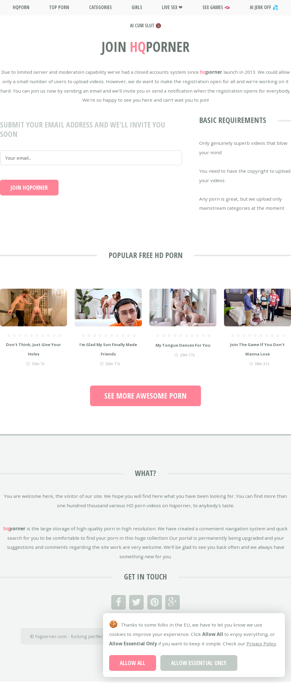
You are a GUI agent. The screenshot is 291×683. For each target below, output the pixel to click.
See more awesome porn (145, 395)
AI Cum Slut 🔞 (145, 25)
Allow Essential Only (198, 663)
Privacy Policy (261, 644)
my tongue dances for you (183, 345)
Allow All (132, 663)
